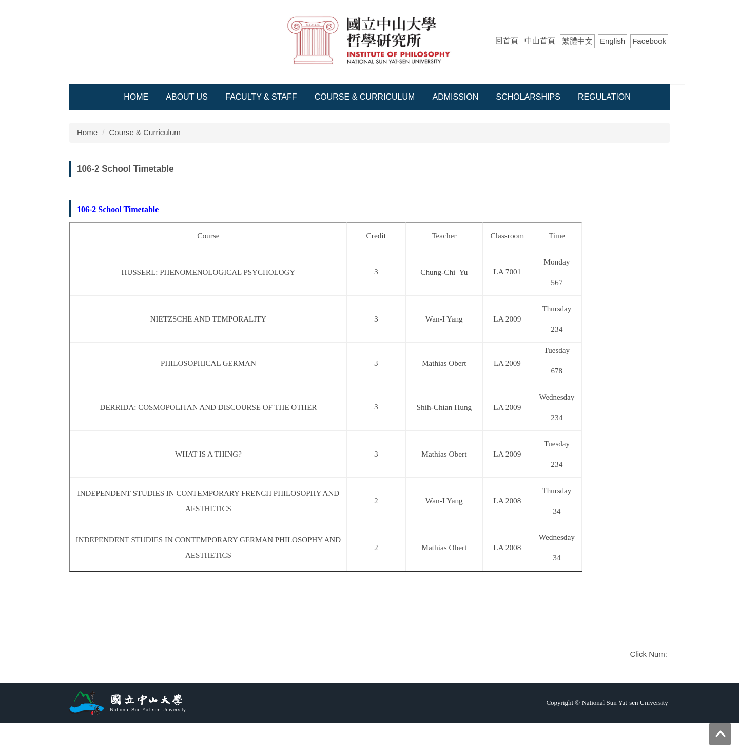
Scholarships (528, 96)
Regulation (604, 96)
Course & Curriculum (365, 96)
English (612, 40)
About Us (187, 96)
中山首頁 (539, 40)
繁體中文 (577, 40)
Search (660, 61)
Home (136, 96)
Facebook (649, 40)
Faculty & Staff (261, 96)
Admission (456, 96)
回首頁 (506, 40)
